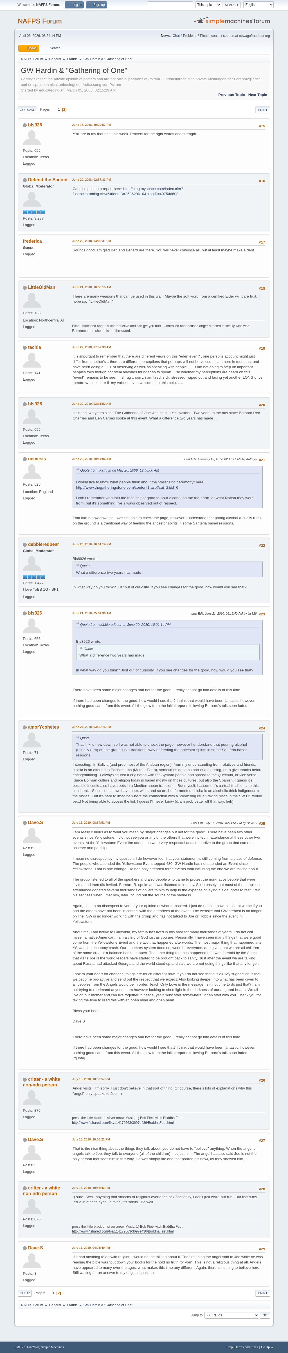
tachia (34, 347)
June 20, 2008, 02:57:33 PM (91, 179)
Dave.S (35, 822)
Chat (176, 36)
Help (229, 1347)
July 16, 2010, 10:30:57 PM (91, 1079)
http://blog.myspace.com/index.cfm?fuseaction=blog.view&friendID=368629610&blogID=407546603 (128, 191)
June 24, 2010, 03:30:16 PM (91, 727)
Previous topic (231, 95)
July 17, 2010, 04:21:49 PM (91, 1247)
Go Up (25, 1293)
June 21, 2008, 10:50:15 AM (91, 287)
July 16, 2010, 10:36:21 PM (91, 1139)
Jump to (197, 1315)
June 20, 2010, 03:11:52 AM (91, 403)
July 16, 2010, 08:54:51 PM (91, 822)
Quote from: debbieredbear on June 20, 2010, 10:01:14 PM (125, 625)
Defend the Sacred (48, 179)
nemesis (37, 458)
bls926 (35, 124)
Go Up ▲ (267, 1347)
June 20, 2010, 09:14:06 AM (91, 459)
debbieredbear (43, 544)
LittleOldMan (41, 287)
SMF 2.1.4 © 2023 (26, 1347)
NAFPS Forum (40, 21)
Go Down (27, 109)
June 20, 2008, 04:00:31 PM (91, 241)
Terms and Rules (246, 1347)
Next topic (257, 95)
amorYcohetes (43, 727)
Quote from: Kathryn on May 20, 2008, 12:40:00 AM (119, 470)
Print (262, 109)
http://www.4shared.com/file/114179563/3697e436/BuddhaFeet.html (123, 1123)
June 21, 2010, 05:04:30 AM (91, 613)
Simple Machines (52, 1347)
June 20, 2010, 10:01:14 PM (91, 544)
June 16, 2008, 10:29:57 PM (91, 124)
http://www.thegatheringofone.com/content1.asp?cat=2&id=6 (127, 487)
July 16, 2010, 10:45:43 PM (91, 1187)
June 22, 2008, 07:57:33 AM (91, 347)
